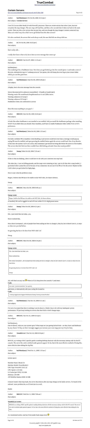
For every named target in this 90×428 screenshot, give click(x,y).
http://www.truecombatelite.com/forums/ (45, 4)
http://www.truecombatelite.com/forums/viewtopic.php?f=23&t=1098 (25, 12)
